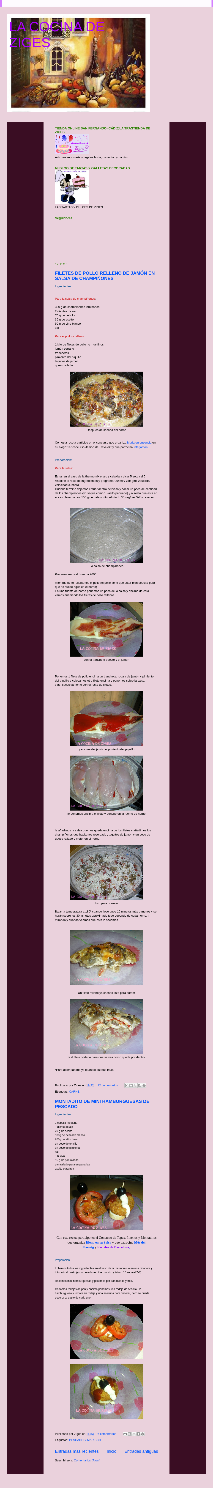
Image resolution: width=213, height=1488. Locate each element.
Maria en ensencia (138, 442)
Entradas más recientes (77, 1451)
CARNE (74, 1091)
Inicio (111, 1451)
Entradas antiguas (141, 1451)
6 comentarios (107, 1434)
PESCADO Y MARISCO (85, 1440)
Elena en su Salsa (98, 1242)
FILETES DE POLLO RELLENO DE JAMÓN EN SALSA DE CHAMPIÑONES (105, 276)
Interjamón (140, 447)
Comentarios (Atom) (87, 1460)
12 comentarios (108, 1085)
